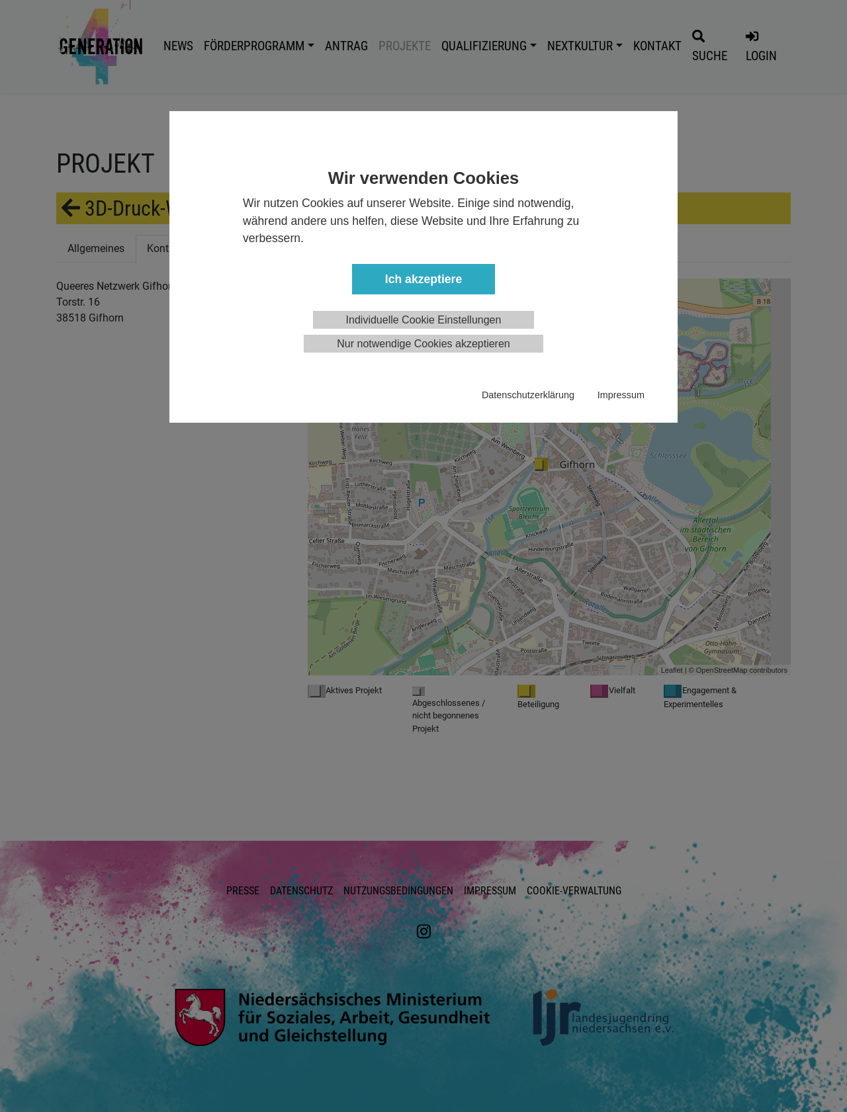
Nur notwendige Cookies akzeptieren (423, 343)
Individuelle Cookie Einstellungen (424, 319)
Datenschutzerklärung (528, 395)
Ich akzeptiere (423, 279)
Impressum (621, 395)
